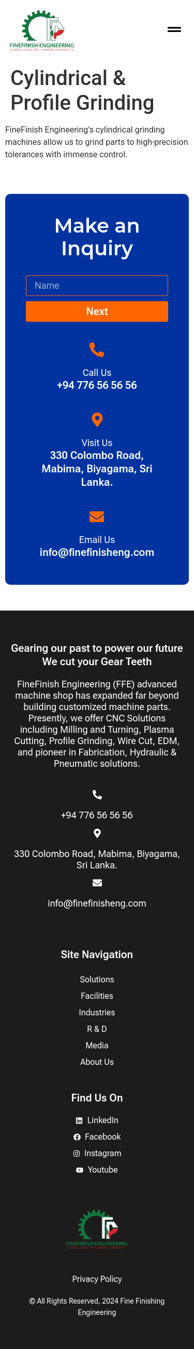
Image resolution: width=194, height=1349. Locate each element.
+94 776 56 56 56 (96, 815)
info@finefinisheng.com (97, 903)
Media (96, 1045)
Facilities (97, 996)
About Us (97, 1062)
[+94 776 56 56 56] (97, 794)
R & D (97, 1029)
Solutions (97, 979)
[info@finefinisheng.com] (97, 882)
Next (97, 311)
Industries (97, 1012)
